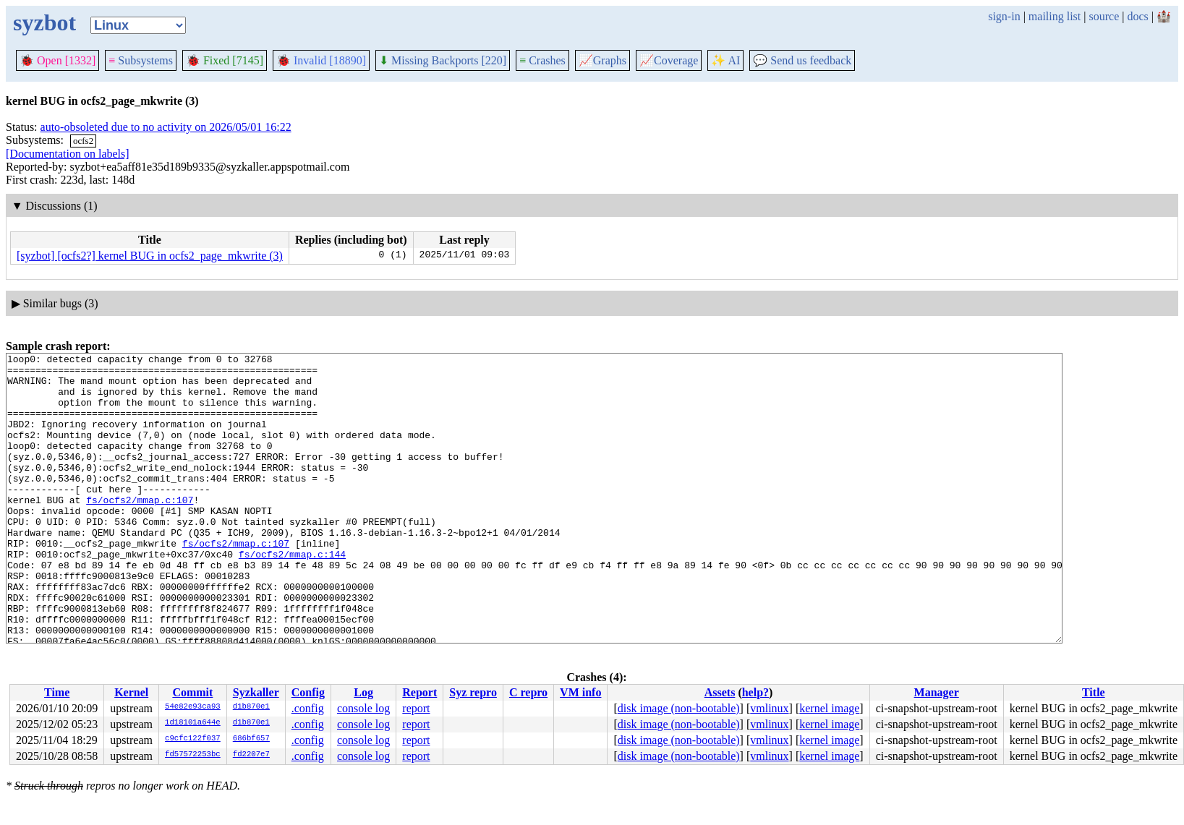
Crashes (542, 60)
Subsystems (140, 60)
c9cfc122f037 (193, 739)
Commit (192, 692)
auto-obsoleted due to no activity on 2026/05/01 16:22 (166, 127)
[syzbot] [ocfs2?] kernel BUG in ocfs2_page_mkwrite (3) (150, 255)
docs (1137, 16)
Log (363, 692)
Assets (720, 692)
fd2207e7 (251, 755)
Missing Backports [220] (442, 60)
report (416, 708)
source (1104, 16)
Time (56, 692)
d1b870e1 (251, 707)
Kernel (131, 692)
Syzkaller (256, 692)
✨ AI (725, 60)
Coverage (668, 60)
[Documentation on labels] (67, 154)
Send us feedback (802, 60)
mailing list (1054, 16)
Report (419, 692)
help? (755, 692)
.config (307, 708)
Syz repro (473, 692)
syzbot (44, 22)
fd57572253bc (193, 755)
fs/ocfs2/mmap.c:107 (139, 530)
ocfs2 (83, 140)
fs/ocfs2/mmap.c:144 (292, 595)
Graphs (602, 60)
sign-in (1004, 16)
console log (363, 708)
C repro (528, 692)
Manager (936, 692)
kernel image (829, 708)
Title (1093, 692)
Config (308, 692)
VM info (580, 692)
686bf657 (251, 739)
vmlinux (769, 708)
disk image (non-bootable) (679, 708)
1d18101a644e (193, 723)
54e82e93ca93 (193, 707)
